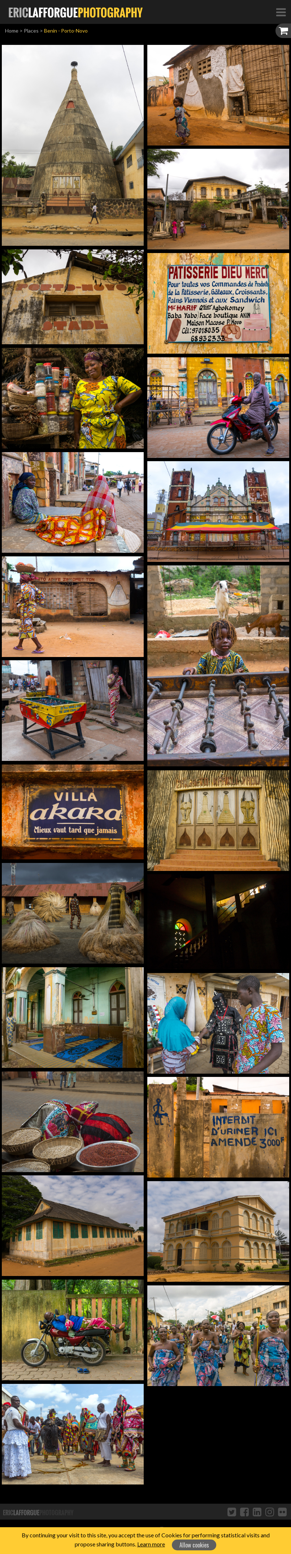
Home (11, 31)
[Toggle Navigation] (281, 12)
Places (31, 31)
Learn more (151, 1544)
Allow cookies (194, 1545)
